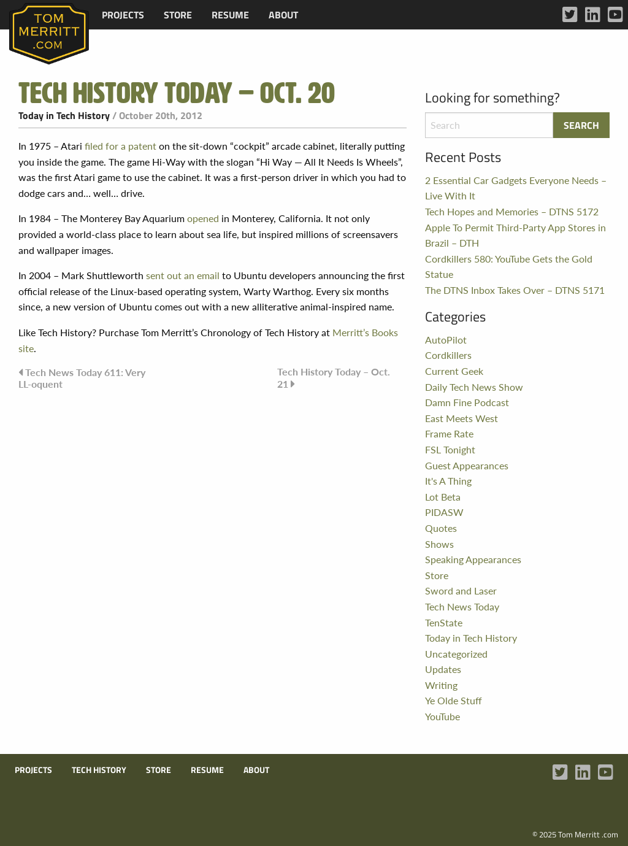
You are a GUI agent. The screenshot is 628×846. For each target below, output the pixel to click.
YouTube (442, 716)
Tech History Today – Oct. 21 (333, 377)
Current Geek (454, 371)
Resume (230, 14)
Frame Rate (449, 433)
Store (178, 14)
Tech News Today (462, 606)
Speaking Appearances (473, 559)
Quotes (441, 528)
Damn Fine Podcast (467, 402)
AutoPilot (446, 340)
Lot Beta (443, 497)
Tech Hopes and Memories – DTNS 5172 (512, 211)
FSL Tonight (450, 449)
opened (203, 218)
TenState (443, 622)
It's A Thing (448, 481)
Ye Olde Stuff (453, 700)
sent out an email (183, 275)
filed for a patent (120, 146)
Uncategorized (456, 654)
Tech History (99, 770)
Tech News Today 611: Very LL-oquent (81, 378)
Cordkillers (448, 355)
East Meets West (461, 418)
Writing (441, 685)
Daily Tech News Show (474, 387)
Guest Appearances (466, 465)
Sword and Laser (461, 590)
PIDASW (444, 512)
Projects (123, 14)
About (283, 14)
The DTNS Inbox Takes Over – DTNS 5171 (515, 290)
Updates (443, 669)
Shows (439, 544)
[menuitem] (123, 14)
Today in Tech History (64, 115)
